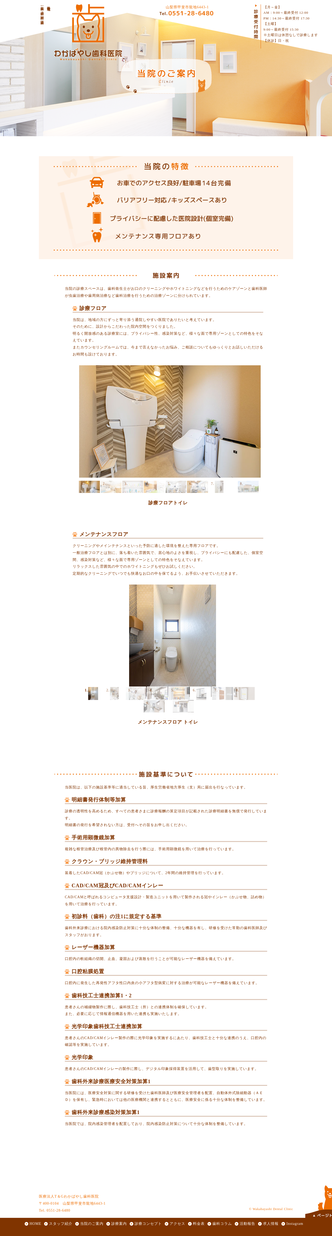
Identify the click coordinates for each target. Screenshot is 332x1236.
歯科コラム (222, 1224)
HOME (35, 1224)
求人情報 (271, 1224)
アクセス (177, 1224)
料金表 (199, 1224)
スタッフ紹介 (60, 1224)
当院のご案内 (91, 1224)
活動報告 (247, 1224)
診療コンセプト (148, 1224)
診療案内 (119, 1224)
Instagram (294, 1224)
